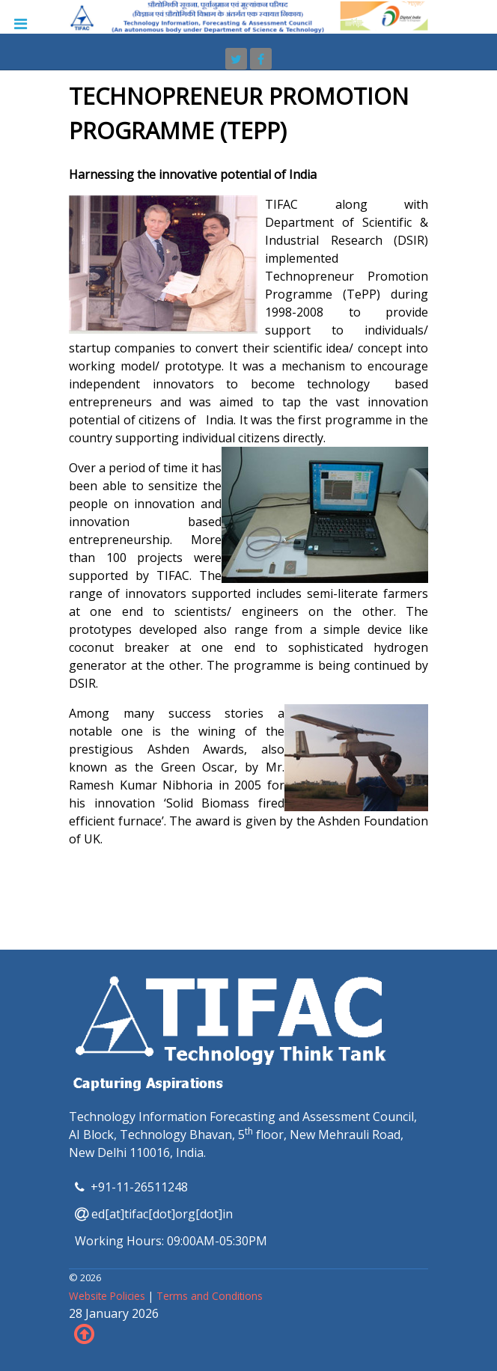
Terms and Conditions (209, 1296)
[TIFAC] (248, 15)
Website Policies (108, 1296)
